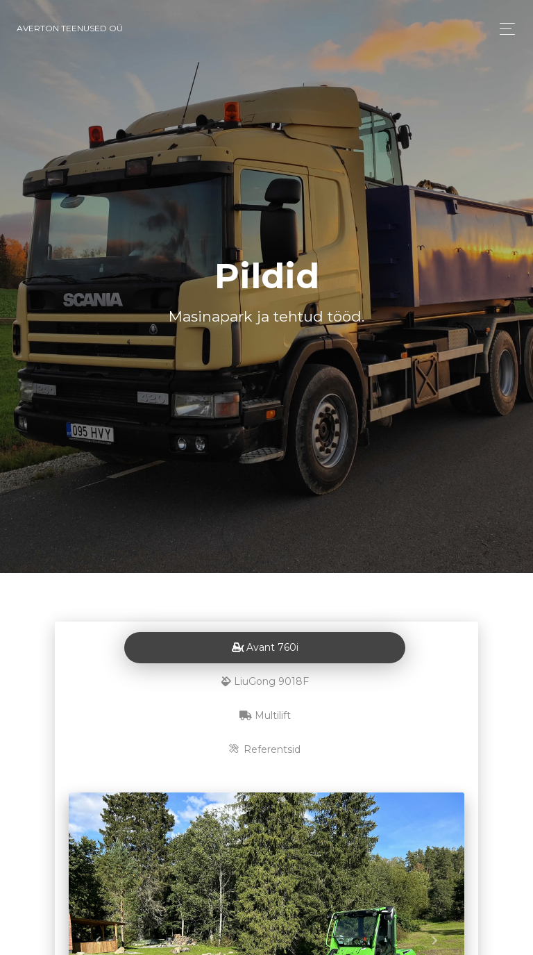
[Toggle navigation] (503, 28)
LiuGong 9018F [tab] (265, 681)
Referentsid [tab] (265, 749)
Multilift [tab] (265, 715)
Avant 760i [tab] (265, 647)
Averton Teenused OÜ (70, 28)
